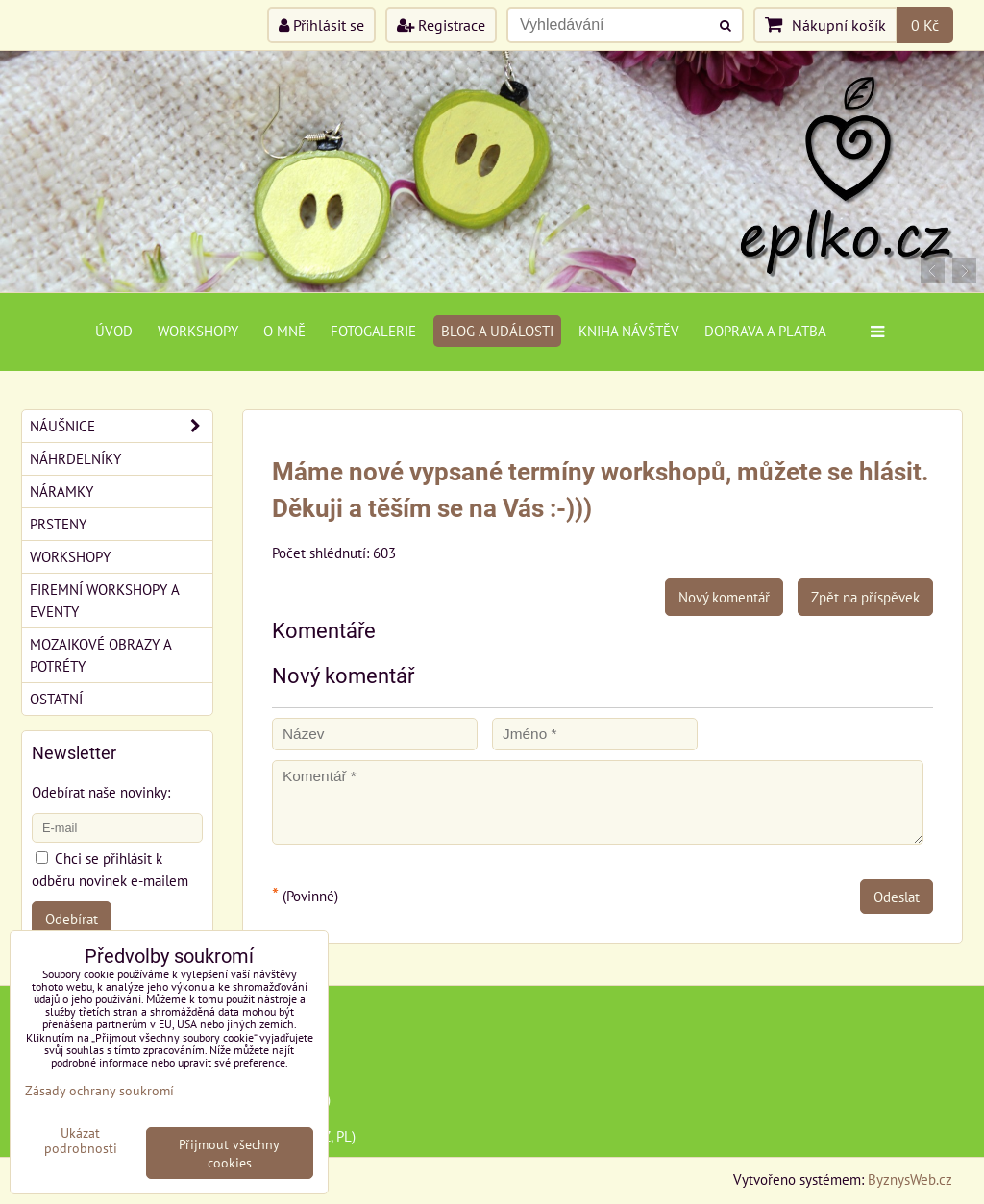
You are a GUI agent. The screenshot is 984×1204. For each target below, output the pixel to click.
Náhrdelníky (75, 458)
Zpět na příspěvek (865, 596)
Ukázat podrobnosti (80, 1140)
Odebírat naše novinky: (101, 791)
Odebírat (71, 918)
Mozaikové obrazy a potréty (101, 655)
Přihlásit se (321, 25)
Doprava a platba (765, 330)
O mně (284, 330)
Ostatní (56, 698)
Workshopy (198, 330)
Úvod (114, 330)
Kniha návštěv (628, 330)
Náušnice (121, 426)
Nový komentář (724, 596)
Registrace (441, 25)
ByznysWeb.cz (910, 1179)
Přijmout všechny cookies (229, 1153)
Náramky (61, 491)
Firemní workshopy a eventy (105, 600)
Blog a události (497, 330)
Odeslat (896, 896)
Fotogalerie (373, 330)
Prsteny (58, 523)
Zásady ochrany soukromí (99, 1090)
